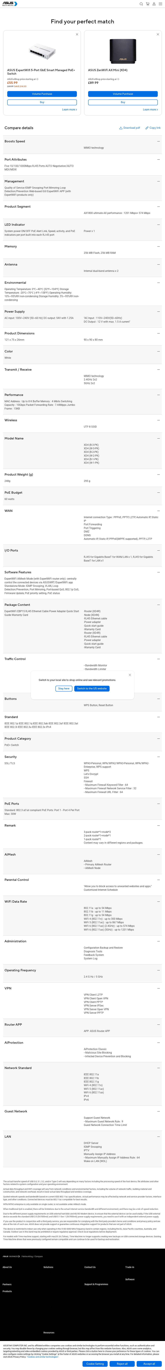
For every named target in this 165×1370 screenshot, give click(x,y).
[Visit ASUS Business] (12, 1256)
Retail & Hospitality (52, 1287)
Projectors (7, 1335)
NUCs (5, 1306)
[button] (141, 4)
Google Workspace (52, 1326)
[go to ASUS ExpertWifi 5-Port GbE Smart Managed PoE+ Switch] (42, 52)
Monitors (7, 1311)
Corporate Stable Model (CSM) (98, 1299)
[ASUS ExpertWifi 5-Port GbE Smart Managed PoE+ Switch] (42, 71)
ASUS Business (10, 1272)
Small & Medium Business (55, 1272)
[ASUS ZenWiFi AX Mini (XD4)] (123, 71)
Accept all (149, 1363)
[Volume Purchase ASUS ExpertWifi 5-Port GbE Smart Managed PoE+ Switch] (42, 94)
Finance (47, 1311)
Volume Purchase (92, 1272)
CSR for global (9, 1277)
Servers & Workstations (13, 1321)
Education (48, 1282)
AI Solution (48, 1321)
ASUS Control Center (134, 1289)
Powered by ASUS (92, 1304)
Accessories (8, 1340)
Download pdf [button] (129, 128)
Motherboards (9, 1326)
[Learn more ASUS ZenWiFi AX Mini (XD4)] (150, 109)
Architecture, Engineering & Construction (62, 1301)
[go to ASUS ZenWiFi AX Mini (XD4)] (123, 52)
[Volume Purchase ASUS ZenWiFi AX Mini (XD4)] (123, 94)
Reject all (122, 1363)
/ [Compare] (38, 1256)
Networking (8, 1316)
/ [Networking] (27, 1256)
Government (49, 1316)
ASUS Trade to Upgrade (136, 1272)
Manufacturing (50, 1297)
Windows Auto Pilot (134, 1299)
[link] (42, 102)
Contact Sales (90, 1277)
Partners (7, 1284)
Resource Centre (51, 1338)
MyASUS (129, 1285)
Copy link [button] (152, 128)
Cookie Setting (95, 1363)
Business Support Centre (95, 1289)
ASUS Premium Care (93, 1294)
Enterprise (48, 1277)
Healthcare (48, 1292)
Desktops (7, 1301)
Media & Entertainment (54, 1306)
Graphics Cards (10, 1330)
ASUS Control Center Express (138, 1294)
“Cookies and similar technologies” (42, 1357)
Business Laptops (11, 1297)
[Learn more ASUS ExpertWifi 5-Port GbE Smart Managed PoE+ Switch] (69, 109)
